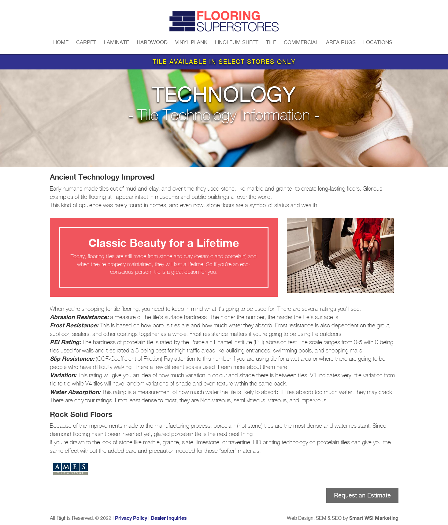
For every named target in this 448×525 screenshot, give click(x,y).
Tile (271, 42)
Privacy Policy (131, 518)
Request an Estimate (362, 495)
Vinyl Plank (191, 42)
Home (60, 42)
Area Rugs (341, 42)
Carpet (86, 42)
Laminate (116, 42)
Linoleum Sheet (236, 42)
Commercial (301, 42)
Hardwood (152, 42)
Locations (377, 42)
